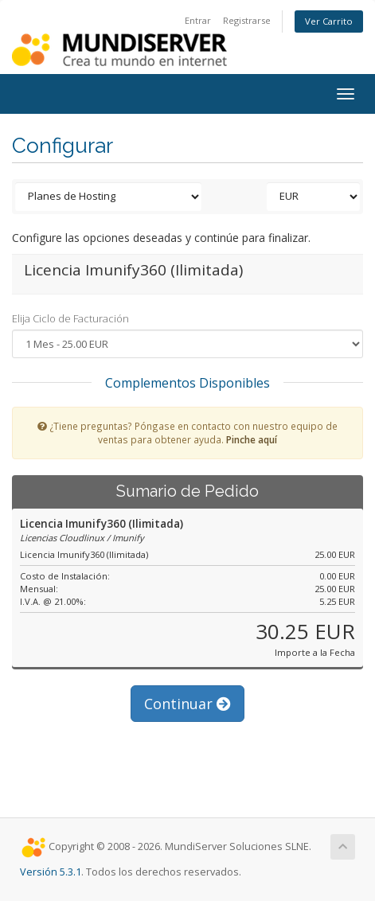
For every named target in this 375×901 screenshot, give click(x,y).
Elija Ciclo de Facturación (70, 318)
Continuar (187, 703)
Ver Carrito (329, 21)
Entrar (198, 20)
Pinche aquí (251, 439)
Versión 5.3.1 (50, 872)
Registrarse (247, 20)
